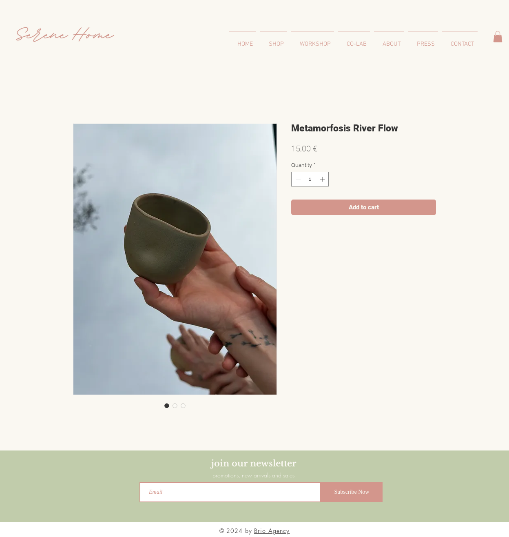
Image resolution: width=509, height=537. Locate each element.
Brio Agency (272, 531)
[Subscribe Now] (352, 492)
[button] (497, 36)
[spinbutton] (310, 179)
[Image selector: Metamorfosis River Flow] (167, 406)
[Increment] (323, 179)
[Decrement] (297, 179)
